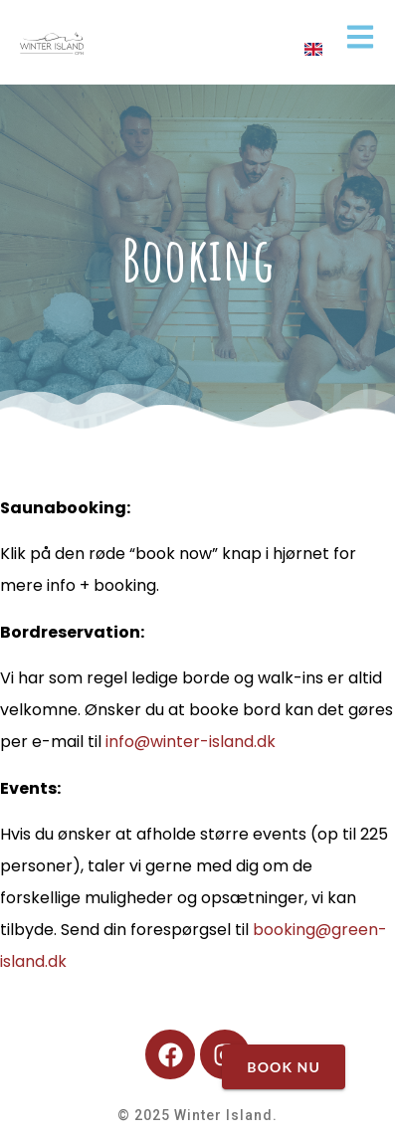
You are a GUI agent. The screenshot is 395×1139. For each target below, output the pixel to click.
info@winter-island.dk (190, 741)
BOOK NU (283, 1066)
